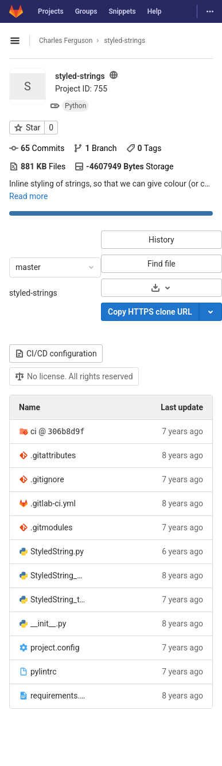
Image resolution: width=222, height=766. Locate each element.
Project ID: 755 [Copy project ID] (81, 88)
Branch (94, 148)
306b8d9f (66, 431)
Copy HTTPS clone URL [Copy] (150, 311)
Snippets (121, 11)
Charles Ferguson (65, 41)
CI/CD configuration (56, 353)
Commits (36, 148)
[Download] (161, 288)
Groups (86, 11)
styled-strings (33, 292)
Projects (51, 11)
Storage (124, 166)
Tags (144, 148)
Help (154, 11)
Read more (28, 196)
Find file (161, 263)
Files (37, 166)
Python (75, 106)
